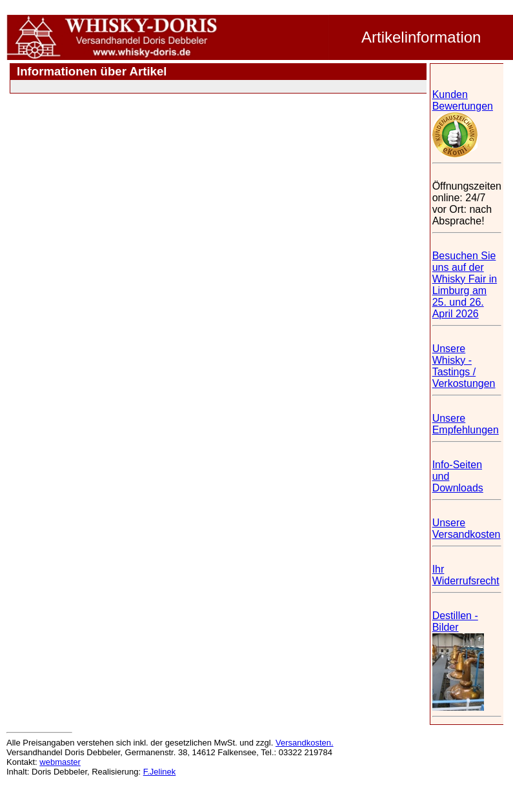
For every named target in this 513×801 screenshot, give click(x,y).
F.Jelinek (159, 771)
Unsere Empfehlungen (465, 424)
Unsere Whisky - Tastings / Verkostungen (464, 366)
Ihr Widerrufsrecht (465, 575)
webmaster (60, 762)
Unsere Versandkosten (466, 528)
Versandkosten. (305, 742)
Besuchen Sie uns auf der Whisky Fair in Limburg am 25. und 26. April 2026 (464, 284)
